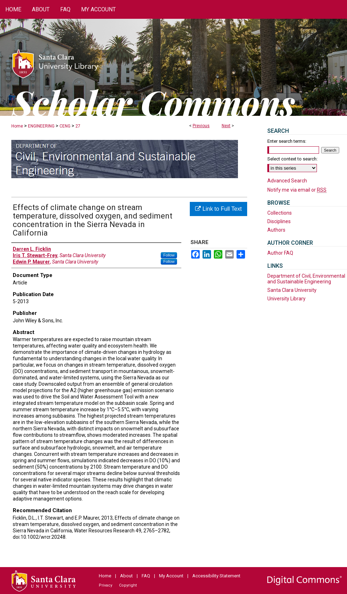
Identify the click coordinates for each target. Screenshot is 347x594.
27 (77, 126)
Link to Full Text (218, 209)
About (126, 575)
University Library (286, 298)
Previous (201, 125)
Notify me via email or (296, 190)
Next (226, 125)
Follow (169, 255)
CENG (64, 126)
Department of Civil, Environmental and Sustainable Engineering (306, 278)
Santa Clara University (292, 290)
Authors (276, 230)
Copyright (128, 585)
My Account (171, 575)
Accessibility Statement (216, 575)
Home (17, 126)
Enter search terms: (286, 141)
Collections (279, 213)
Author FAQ (280, 253)
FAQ (146, 575)
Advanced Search (287, 180)
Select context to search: (292, 159)
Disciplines (279, 221)
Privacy (105, 585)
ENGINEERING (41, 126)
